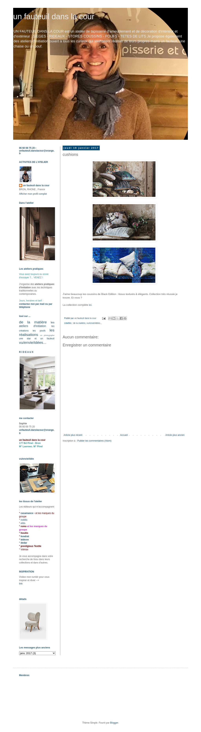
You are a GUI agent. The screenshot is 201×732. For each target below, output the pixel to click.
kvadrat (25, 536)
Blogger (114, 722)
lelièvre (25, 539)
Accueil (124, 435)
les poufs (39, 330)
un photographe (47, 335)
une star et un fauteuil (36, 338)
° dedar (23, 542)
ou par (48, 304)
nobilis (24, 519)
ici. (91, 304)
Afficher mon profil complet (33, 194)
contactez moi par (29, 304)
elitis (23, 523)
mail (42, 304)
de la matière (79, 323)
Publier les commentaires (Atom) (94, 440)
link (21, 583)
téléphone (24, 307)
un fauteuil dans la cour (53, 16)
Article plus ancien (175, 435)
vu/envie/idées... (94, 323)
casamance (27, 513)
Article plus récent (73, 435)
